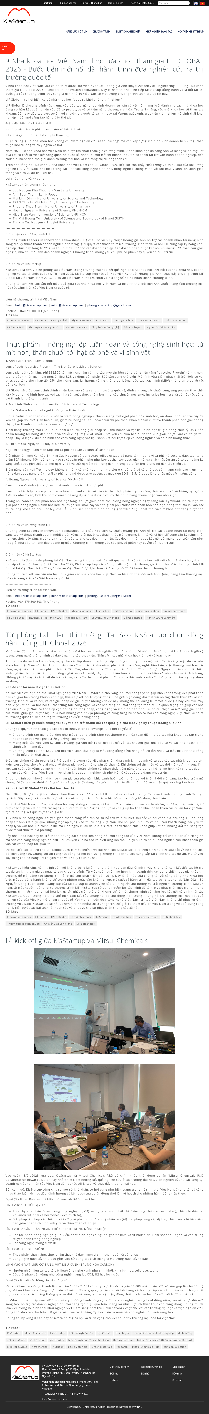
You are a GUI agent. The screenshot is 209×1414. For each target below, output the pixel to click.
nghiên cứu (105, 1333)
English (196, 3)
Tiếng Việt (202, 3)
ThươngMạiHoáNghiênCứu (45, 327)
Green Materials (102, 1346)
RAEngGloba (58, 917)
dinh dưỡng (185, 1333)
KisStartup (102, 320)
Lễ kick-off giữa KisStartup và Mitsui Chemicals (77, 940)
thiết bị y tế (123, 1333)
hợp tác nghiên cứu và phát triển (88, 1340)
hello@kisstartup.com (31, 305)
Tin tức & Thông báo (91, 2)
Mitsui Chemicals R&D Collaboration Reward (164, 1340)
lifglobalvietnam (82, 320)
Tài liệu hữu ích (116, 2)
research (122, 1346)
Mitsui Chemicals (35, 1333)
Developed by (130, 1406)
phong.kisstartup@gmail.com (109, 305)
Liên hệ (145, 1373)
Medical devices (17, 1346)
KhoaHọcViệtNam (76, 327)
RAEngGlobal (59, 320)
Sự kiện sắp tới (68, 2)
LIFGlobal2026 (15, 327)
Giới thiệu (49, 2)
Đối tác (114, 1373)
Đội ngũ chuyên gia (151, 1366)
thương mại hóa (123, 320)
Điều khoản (178, 1366)
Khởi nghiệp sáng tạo (159, 31)
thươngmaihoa (123, 611)
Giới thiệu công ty (119, 1366)
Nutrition (58, 1346)
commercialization (149, 320)
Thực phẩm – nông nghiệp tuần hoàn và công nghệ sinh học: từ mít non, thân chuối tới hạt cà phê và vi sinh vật (105, 348)
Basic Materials (77, 1346)
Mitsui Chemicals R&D (145, 1346)
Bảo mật (177, 1373)
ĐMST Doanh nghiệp (128, 31)
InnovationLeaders (19, 320)
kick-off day (57, 1333)
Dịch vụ (114, 1380)
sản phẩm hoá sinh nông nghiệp (154, 1333)
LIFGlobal (41, 320)
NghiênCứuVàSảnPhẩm (161, 327)
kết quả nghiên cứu (81, 1333)
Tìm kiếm (186, 3)
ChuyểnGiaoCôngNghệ (105, 327)
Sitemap (177, 1380)
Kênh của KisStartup (142, 2)
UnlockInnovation (176, 320)
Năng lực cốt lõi (76, 31)
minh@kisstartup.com (67, 305)
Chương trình (101, 31)
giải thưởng (57, 1340)
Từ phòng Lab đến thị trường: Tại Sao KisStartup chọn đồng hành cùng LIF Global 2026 (105, 638)
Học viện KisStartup (191, 31)
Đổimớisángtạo (133, 327)
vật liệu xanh (38, 1340)
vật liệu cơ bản (16, 1340)
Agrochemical (40, 1346)
